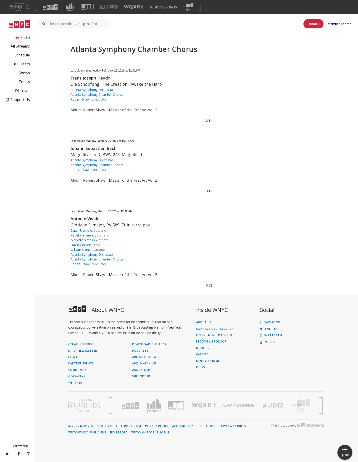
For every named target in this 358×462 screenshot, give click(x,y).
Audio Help (141, 370)
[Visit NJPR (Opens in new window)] (109, 7)
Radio (25, 37)
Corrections (207, 426)
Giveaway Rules (233, 426)
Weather (75, 382)
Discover (22, 90)
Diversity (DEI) (207, 360)
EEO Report (119, 432)
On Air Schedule (81, 344)
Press (200, 367)
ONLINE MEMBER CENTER (214, 335)
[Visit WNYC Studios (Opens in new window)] (88, 7)
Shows (24, 72)
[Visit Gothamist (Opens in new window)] (69, 7)
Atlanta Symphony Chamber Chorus (97, 94)
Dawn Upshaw (81, 230)
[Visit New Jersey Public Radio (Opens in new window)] (273, 405)
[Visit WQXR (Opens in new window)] (133, 7)
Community (77, 370)
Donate (313, 23)
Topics (24, 81)
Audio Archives (144, 363)
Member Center (339, 24)
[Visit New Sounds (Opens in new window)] (163, 7)
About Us (203, 322)
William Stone (81, 249)
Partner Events (81, 363)
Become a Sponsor (211, 341)
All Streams (20, 46)
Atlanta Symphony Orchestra (92, 90)
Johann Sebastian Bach (93, 148)
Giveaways (76, 376)
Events (73, 357)
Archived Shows (145, 357)
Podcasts (140, 350)
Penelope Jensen (83, 235)
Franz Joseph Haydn (90, 78)
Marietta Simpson (84, 240)
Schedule (22, 55)
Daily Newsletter (82, 350)
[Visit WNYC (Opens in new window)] (50, 7)
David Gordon (81, 245)
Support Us (18, 99)
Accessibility (182, 426)
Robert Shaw (80, 99)
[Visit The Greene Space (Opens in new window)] (188, 7)
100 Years (21, 63)
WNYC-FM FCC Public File (87, 432)
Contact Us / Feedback (214, 328)
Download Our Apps (149, 344)
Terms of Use (131, 426)
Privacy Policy (157, 426)
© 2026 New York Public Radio (92, 426)
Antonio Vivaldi (86, 218)
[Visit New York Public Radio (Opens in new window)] (84, 405)
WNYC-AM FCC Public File (150, 432)
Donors (202, 348)
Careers (202, 354)
